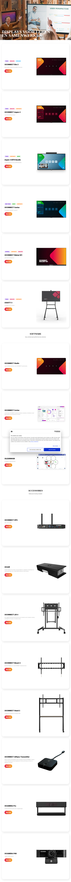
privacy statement (34, 441)
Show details (55, 445)
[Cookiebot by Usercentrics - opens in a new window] (55, 431)
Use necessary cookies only (35, 449)
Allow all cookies (52, 449)
